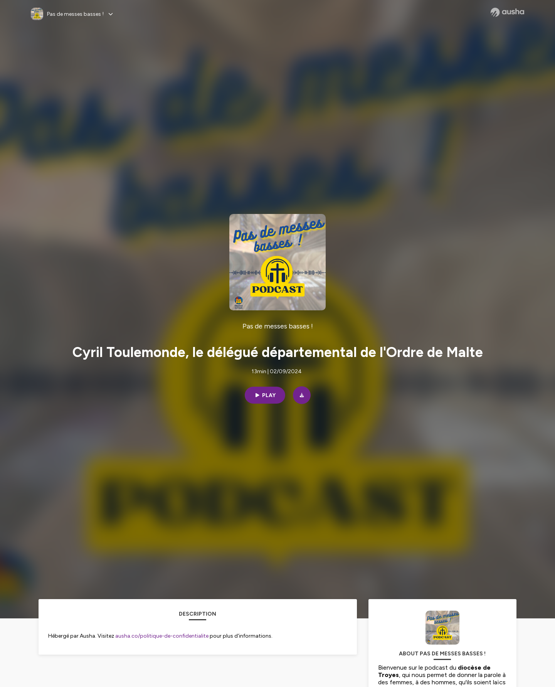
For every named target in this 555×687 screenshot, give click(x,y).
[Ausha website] (507, 12)
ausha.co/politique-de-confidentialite (162, 636)
